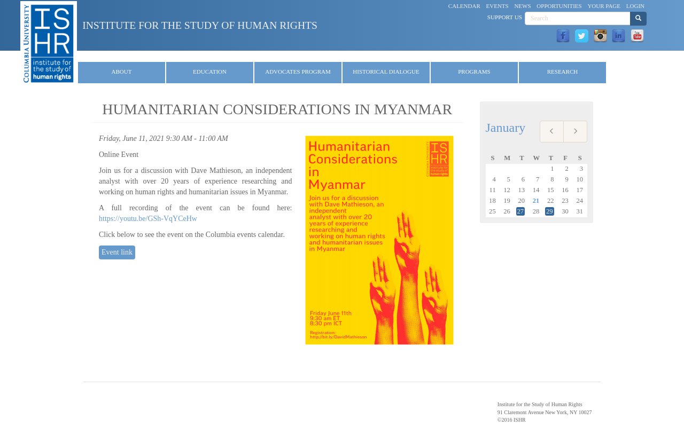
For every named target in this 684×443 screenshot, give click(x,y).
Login (635, 6)
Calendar (464, 6)
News (522, 6)
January (506, 128)
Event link (117, 252)
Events (497, 6)
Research (562, 71)
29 (549, 211)
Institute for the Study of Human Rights (199, 25)
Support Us (504, 17)
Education (210, 71)
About (122, 71)
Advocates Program (298, 71)
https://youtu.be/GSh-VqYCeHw (148, 219)
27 (520, 211)
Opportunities (559, 6)
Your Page (603, 6)
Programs (474, 71)
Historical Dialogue (386, 71)
